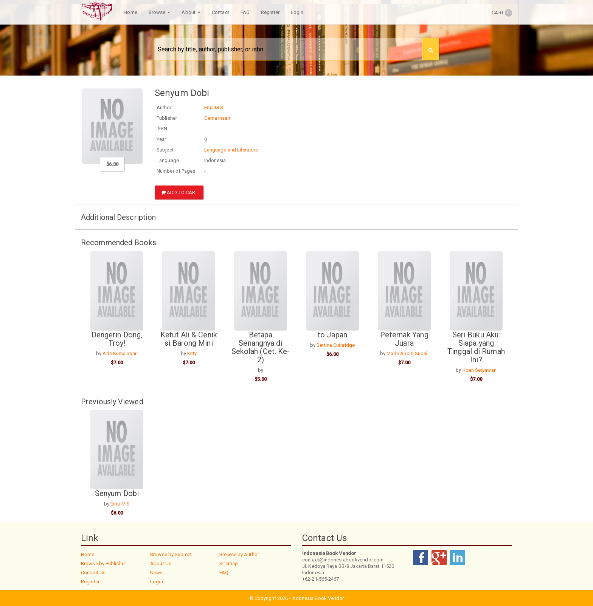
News (156, 572)
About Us (160, 563)
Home (129, 12)
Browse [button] (158, 12)
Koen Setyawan (480, 369)
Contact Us (93, 572)
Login (296, 12)
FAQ (243, 12)
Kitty (192, 353)
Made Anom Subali (408, 353)
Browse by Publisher (103, 563)
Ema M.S (214, 107)
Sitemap (228, 563)
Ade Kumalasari (119, 353)
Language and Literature (231, 150)
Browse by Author (239, 554)
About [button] (189, 12)
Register (269, 12)
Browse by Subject (171, 554)
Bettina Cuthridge (336, 344)
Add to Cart (179, 192)
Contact (219, 12)
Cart (502, 13)
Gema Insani (217, 118)
